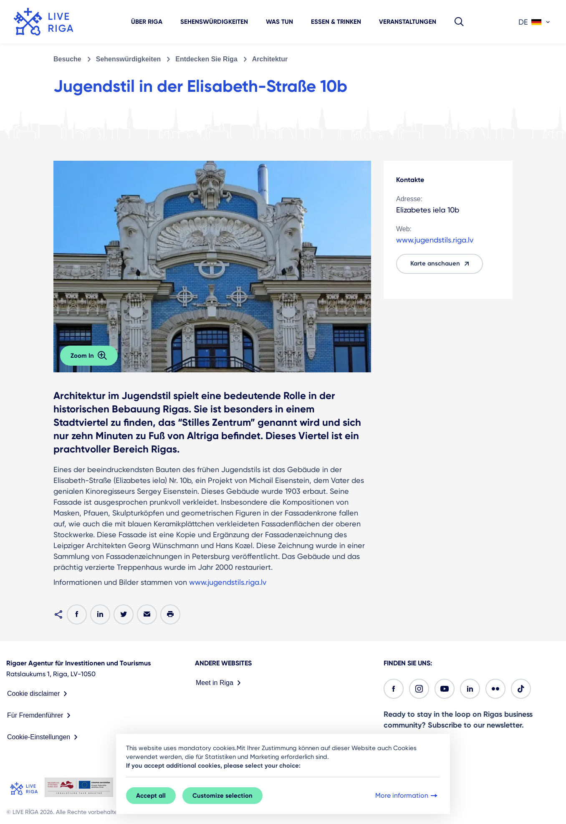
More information (407, 796)
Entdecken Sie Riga (206, 59)
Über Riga (146, 21)
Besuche (67, 59)
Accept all (151, 795)
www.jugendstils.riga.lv (227, 582)
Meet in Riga (220, 683)
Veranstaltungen (407, 21)
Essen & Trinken (336, 21)
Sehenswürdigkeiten (214, 21)
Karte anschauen (441, 264)
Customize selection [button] (222, 795)
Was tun (279, 21)
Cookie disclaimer (39, 694)
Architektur (270, 59)
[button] (459, 21)
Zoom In (89, 356)
